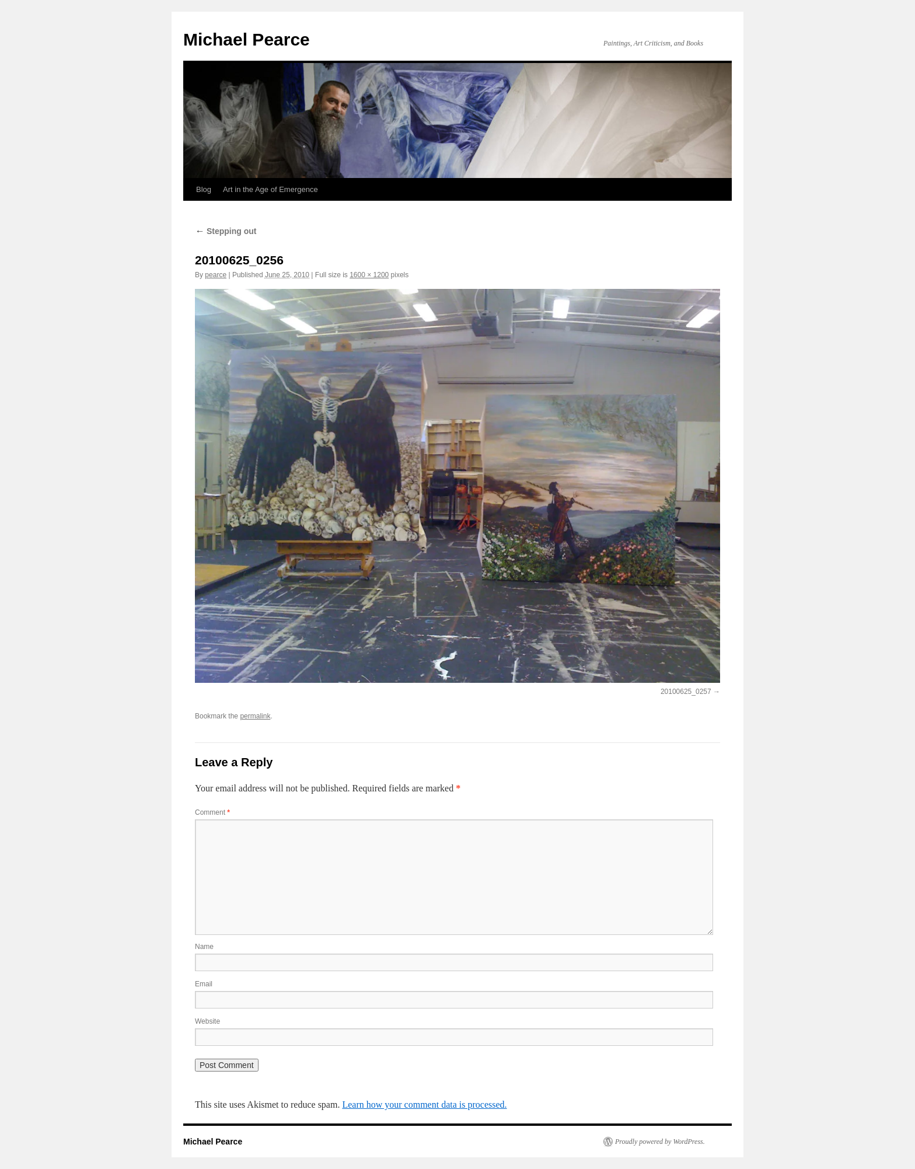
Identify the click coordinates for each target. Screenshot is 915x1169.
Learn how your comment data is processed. (424, 1104)
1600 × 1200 (369, 275)
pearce (215, 275)
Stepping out (225, 231)
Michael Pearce (246, 39)
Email (203, 984)
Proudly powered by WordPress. (660, 1141)
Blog (203, 189)
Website (207, 1021)
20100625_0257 (686, 692)
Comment (212, 812)
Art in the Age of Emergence (270, 189)
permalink (255, 716)
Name (204, 947)
